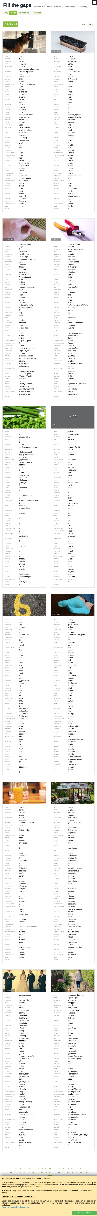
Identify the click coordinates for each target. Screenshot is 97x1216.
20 (90, 1168)
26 (28, 1172)
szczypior (14, 546)
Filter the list (11, 24)
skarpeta (62, 734)
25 (24, 1172)
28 (37, 1172)
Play (6, 13)
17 (77, 1168)
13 (59, 1168)
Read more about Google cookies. (15, 1207)
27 (33, 1172)
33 (59, 1172)
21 (6, 1172)
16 (72, 1168)
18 (81, 1168)
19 (85, 1168)
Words (13, 13)
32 (55, 1172)
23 (15, 1172)
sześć (13, 734)
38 (81, 1172)
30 (46, 1172)
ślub (12, 1109)
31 (50, 1172)
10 (46, 1168)
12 (54, 1168)
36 (72, 1172)
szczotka (62, 170)
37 (77, 1172)
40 (90, 1172)
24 (20, 1172)
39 (86, 1172)
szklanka (14, 921)
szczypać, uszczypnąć (20, 358)
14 (63, 1168)
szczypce (63, 358)
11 (50, 1168)
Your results (24, 13)
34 (63, 1172)
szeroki (62, 546)
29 (42, 1172)
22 (11, 1172)
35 (68, 1172)
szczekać (14, 170)
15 (68, 1168)
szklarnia (63, 921)
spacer (62, 1109)
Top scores (36, 13)
